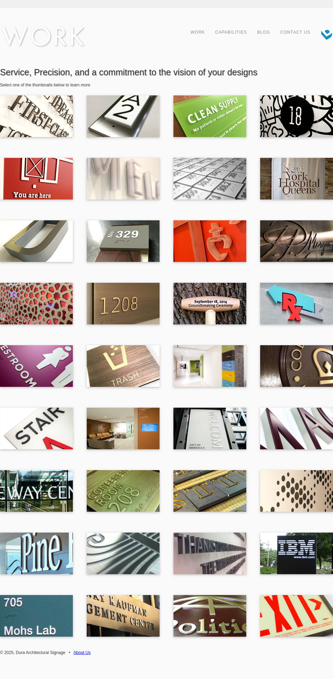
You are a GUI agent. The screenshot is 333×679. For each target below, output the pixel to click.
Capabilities (231, 32)
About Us (82, 652)
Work (198, 32)
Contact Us (295, 32)
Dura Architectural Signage (324, 33)
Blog (263, 32)
